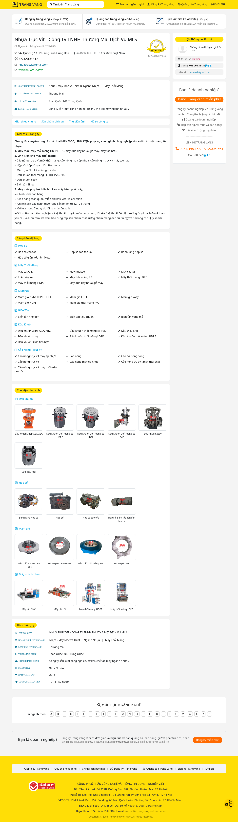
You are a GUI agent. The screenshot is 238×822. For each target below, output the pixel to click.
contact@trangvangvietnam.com (145, 811)
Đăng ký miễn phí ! (207, 740)
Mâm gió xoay (130, 297)
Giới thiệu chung (25, 121)
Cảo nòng (75, 356)
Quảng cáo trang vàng (117, 19)
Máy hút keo (77, 271)
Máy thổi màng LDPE (134, 277)
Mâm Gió (24, 290)
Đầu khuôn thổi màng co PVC (88, 331)
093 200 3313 (196, 65)
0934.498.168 (190, 148)
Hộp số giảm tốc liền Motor (35, 257)
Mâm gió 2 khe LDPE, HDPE (35, 297)
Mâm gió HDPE (27, 302)
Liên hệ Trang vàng (189, 768)
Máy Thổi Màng (114, 86)
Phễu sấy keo (26, 277)
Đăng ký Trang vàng (160, 4)
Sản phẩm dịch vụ (52, 121)
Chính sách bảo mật (93, 768)
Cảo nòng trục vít (28, 361)
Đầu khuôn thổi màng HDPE (138, 336)
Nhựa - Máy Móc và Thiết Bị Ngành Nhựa (74, 86)
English (209, 768)
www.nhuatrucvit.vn (31, 70)
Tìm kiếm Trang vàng (64, 4)
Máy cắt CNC (26, 271)
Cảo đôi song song (132, 356)
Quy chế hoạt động (65, 768)
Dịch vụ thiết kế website (187, 19)
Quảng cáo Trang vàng (192, 4)
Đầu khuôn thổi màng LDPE (87, 336)
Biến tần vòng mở (132, 317)
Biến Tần (23, 310)
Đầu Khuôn (25, 324)
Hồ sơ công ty (99, 121)
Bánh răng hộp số (132, 252)
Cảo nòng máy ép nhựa (84, 361)
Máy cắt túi (128, 271)
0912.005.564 (212, 148)
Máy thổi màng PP (81, 277)
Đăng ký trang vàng (46, 19)
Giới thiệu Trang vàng (36, 768)
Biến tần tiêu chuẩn (82, 317)
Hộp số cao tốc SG (81, 252)
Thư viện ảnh (77, 121)
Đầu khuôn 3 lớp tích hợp (33, 342)
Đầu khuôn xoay (28, 336)
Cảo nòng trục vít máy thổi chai (140, 361)
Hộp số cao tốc (27, 252)
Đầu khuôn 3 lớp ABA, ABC (34, 331)
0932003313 (28, 59)
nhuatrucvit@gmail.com (33, 64)
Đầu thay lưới (129, 331)
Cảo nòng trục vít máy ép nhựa (37, 356)
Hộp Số (22, 245)
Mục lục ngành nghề (130, 4)
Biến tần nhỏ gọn (28, 317)
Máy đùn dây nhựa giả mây (86, 283)
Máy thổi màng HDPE (31, 283)
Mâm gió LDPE (79, 297)
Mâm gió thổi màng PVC (84, 302)
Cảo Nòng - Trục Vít (30, 350)
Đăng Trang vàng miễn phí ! (199, 99)
